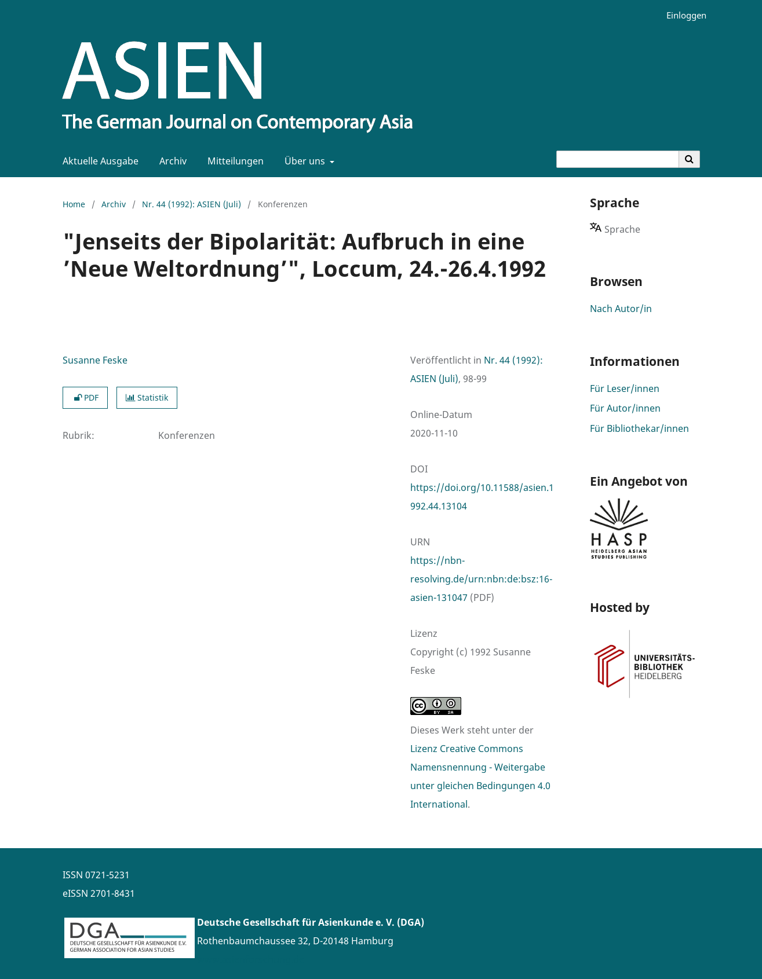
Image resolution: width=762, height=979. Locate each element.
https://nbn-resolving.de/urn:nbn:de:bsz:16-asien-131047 (481, 579)
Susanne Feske (95, 360)
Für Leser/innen (624, 388)
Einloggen (682, 15)
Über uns (303, 161)
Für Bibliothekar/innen (639, 428)
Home (74, 204)
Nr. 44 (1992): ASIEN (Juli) (191, 204)
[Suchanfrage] (617, 159)
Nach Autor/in (621, 308)
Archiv (171, 161)
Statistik (147, 397)
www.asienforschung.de (250, 959)
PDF (85, 397)
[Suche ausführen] (689, 159)
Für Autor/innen (625, 408)
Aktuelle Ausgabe (98, 161)
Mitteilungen (233, 161)
